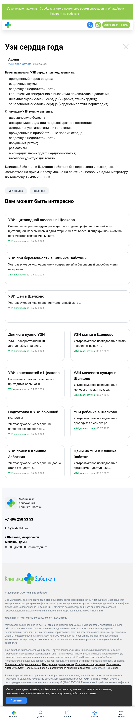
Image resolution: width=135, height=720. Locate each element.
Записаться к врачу (116, 24)
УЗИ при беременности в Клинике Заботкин (47, 258)
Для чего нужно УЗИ (26, 335)
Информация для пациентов (58, 664)
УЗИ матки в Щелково (93, 335)
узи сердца (16, 190)
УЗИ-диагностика (18, 241)
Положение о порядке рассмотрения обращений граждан (57, 668)
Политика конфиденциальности (23, 664)
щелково (39, 190)
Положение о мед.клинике (90, 664)
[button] (121, 713)
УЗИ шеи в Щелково (26, 297)
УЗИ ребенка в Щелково (95, 412)
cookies (34, 689)
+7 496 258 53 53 (19, 520)
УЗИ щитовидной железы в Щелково (41, 220)
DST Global (112, 668)
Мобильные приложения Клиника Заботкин (31, 503)
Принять (16, 700)
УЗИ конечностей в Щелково (34, 373)
